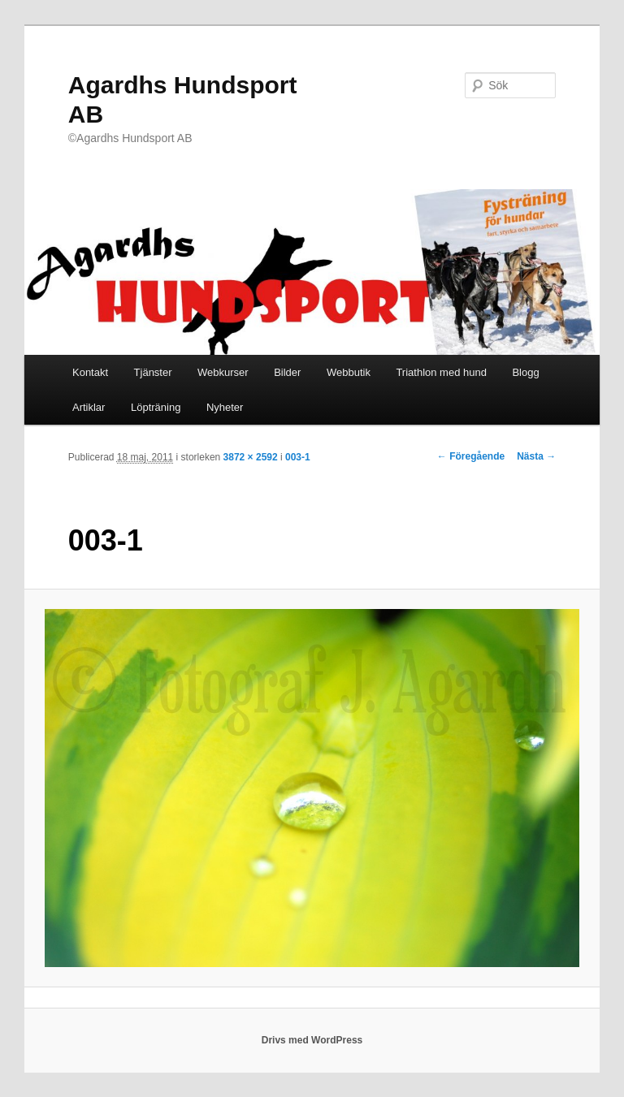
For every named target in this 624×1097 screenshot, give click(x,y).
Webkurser (223, 372)
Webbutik (348, 372)
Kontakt (90, 372)
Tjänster (153, 372)
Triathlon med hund (441, 372)
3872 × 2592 (250, 457)
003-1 (297, 457)
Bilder (287, 372)
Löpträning (155, 407)
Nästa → (536, 456)
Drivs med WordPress (312, 1040)
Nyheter (225, 407)
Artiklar (88, 407)
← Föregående (471, 456)
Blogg (525, 372)
